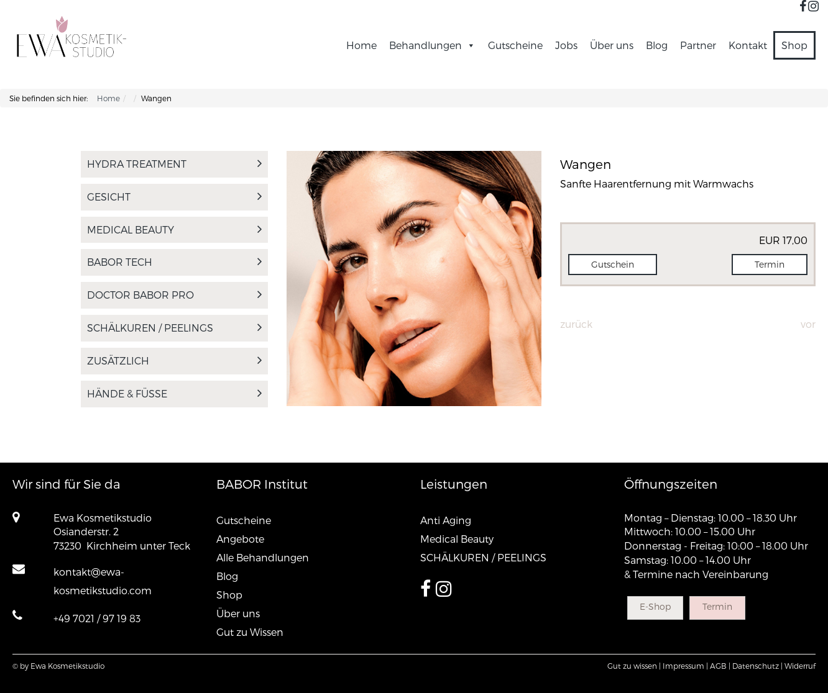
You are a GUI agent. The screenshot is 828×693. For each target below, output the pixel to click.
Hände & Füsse (174, 393)
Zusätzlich (174, 360)
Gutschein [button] (612, 264)
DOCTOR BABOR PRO (174, 294)
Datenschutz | (757, 665)
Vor (808, 324)
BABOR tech (174, 261)
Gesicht (174, 196)
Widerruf (800, 665)
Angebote (240, 539)
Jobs (566, 45)
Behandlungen (432, 45)
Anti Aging (445, 520)
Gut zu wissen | (634, 665)
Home (361, 45)
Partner (698, 45)
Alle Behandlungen (262, 557)
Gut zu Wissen (249, 632)
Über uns (611, 45)
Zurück (576, 324)
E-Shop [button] (655, 606)
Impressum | (685, 665)
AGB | (720, 665)
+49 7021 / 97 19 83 (96, 618)
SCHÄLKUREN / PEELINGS (174, 327)
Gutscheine (515, 45)
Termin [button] (769, 264)
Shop (794, 45)
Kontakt (748, 45)
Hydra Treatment (174, 163)
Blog (657, 45)
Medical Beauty (174, 229)
